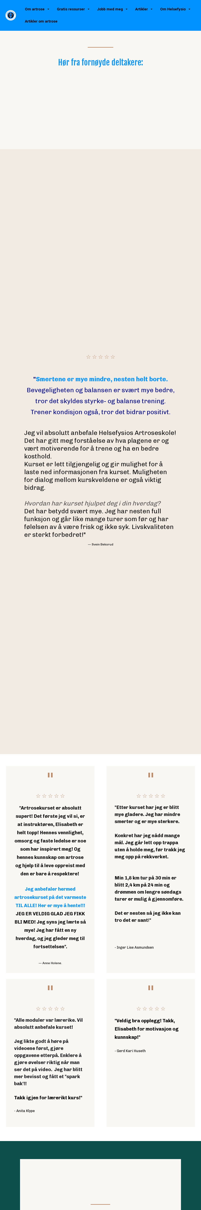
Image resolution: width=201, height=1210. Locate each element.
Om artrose (37, 9)
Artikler (144, 9)
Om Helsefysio (175, 9)
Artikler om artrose (41, 21)
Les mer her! (100, 1060)
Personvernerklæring (172, 1139)
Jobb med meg (112, 9)
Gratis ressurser (73, 9)
